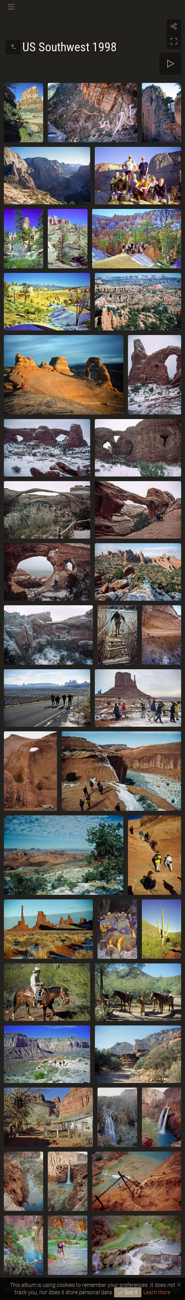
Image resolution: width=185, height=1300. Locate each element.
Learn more (156, 1292)
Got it (130, 1292)
